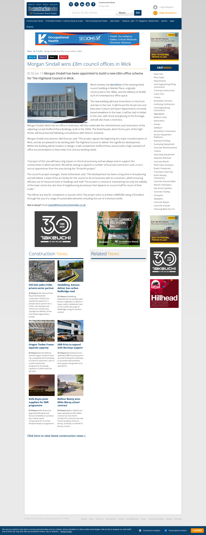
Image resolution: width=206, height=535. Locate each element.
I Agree (197, 530)
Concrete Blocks (161, 161)
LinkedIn (82, 4)
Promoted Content (54, 20)
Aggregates (159, 113)
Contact (84, 518)
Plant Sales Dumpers (164, 165)
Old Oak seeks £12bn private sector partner (41, 286)
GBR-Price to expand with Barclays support (70, 346)
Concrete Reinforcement (165, 147)
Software (158, 127)
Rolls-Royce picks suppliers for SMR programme (39, 402)
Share (31, 57)
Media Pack (153, 20)
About (91, 518)
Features (126, 20)
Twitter (76, 4)
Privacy (143, 518)
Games (164, 20)
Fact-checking (110, 518)
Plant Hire (158, 74)
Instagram (71, 4)
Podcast (29, 26)
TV (136, 20)
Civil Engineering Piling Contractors (165, 85)
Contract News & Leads (73, 20)
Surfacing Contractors (164, 104)
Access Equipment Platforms (162, 135)
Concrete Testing (162, 191)
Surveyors (158, 195)
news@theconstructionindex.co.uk (67, 205)
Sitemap (169, 518)
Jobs (132, 20)
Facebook (93, 4)
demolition (116, 84)
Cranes (157, 97)
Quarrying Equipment (164, 154)
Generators (159, 120)
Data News (114, 20)
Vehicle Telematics (163, 184)
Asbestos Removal (162, 158)
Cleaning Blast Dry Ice (164, 209)
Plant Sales (159, 77)
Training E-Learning (163, 171)
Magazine (143, 20)
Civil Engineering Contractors (162, 109)
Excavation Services (163, 100)
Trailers (157, 151)
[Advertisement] (87, 476)
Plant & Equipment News (96, 20)
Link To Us (99, 518)
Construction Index (43, 9)
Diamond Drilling (162, 140)
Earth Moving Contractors (160, 176)
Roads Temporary (162, 168)
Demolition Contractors (165, 131)
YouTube (88, 4)
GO (138, 12)
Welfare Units (160, 117)
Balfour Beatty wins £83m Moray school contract (69, 402)
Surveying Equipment (164, 144)
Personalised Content (176, 530)
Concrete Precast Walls (165, 181)
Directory (178, 518)
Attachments (160, 80)
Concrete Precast (162, 205)
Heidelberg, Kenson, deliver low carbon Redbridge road (69, 288)
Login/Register (167, 7)
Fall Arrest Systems (163, 188)
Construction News (34, 20)
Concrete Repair (161, 202)
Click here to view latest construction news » (56, 435)
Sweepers (158, 198)
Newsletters (168, 12)
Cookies (121, 518)
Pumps (157, 124)
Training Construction (164, 90)
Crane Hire (159, 94)
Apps (172, 20)
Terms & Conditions (156, 518)
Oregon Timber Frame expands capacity (41, 346)
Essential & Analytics (149, 530)
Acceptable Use (132, 518)
